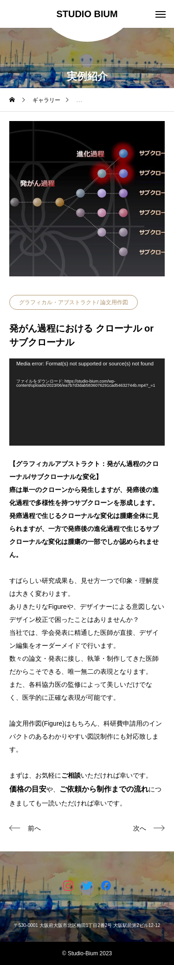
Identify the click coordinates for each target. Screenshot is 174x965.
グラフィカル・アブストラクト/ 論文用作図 (73, 302)
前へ (34, 828)
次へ (139, 828)
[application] (87, 402)
